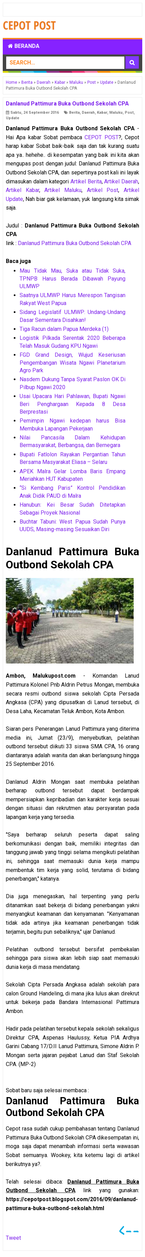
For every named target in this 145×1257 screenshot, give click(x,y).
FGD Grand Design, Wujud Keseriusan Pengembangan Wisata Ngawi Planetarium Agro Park (72, 363)
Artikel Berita (86, 181)
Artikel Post (103, 190)
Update (12, 118)
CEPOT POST (101, 137)
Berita (74, 112)
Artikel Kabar (22, 190)
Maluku (116, 112)
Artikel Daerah (121, 181)
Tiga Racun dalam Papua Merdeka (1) (64, 329)
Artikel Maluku (62, 190)
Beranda (24, 46)
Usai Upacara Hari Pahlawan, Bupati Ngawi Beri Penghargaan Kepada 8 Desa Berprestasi (72, 404)
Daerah (88, 112)
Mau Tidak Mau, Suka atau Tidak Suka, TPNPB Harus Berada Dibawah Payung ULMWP (72, 278)
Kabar (102, 112)
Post (129, 112)
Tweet (13, 1238)
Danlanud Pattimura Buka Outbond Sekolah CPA (74, 243)
